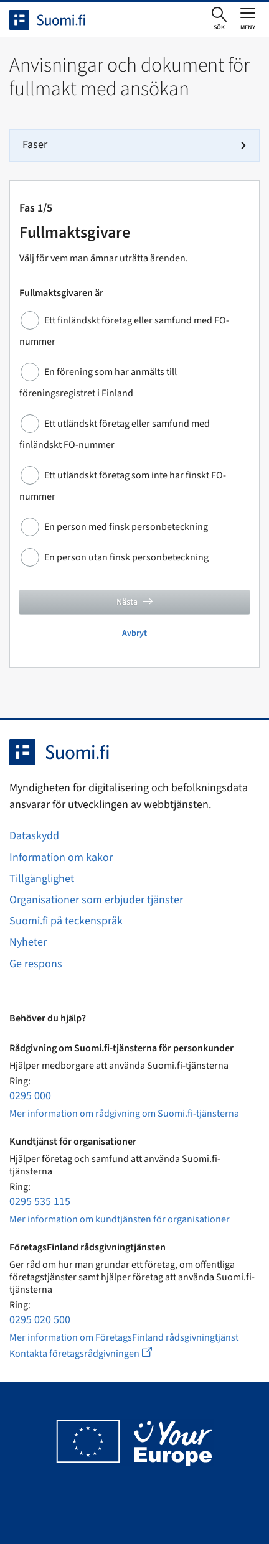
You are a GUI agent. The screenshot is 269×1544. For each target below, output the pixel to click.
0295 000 (30, 1096)
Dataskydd (34, 836)
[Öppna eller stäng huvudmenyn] (248, 19)
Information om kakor (61, 857)
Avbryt (134, 633)
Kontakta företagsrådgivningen (90, 1353)
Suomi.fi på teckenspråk (66, 921)
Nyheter (28, 942)
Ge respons (35, 964)
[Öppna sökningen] (219, 19)
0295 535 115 (39, 1201)
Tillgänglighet (41, 878)
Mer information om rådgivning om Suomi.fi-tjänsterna (124, 1113)
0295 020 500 (39, 1320)
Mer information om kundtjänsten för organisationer (119, 1219)
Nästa (134, 602)
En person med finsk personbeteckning (126, 527)
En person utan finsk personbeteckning (126, 557)
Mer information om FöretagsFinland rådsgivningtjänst (123, 1337)
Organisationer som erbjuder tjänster (96, 900)
